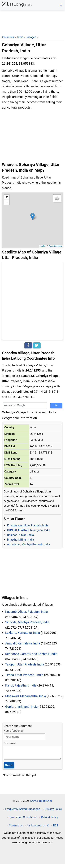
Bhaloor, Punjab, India (20, 535)
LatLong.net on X (38, 825)
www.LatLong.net (41, 800)
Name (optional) (14, 730)
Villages (31, 37)
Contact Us (16, 825)
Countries (8, 37)
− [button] (7, 202)
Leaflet (42, 246)
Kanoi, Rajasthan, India (21, 685)
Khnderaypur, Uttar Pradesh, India (27, 525)
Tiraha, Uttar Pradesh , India (24, 675)
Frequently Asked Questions (22, 809)
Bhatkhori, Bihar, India (20, 539)
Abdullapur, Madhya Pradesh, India (28, 544)
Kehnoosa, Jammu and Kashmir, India (31, 654)
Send (9, 765)
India (20, 37)
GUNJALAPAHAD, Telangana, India (28, 530)
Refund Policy (49, 817)
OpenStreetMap (55, 246)
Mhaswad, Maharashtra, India (25, 696)
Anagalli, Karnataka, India (22, 643)
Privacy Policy (53, 809)
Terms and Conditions (22, 817)
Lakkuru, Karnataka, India (22, 632)
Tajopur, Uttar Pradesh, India (24, 664)
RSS (55, 825)
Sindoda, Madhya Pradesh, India (27, 622)
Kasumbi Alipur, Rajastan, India (26, 611)
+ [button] (7, 197)
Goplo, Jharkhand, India (21, 706)
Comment (10, 743)
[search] (24, 405)
